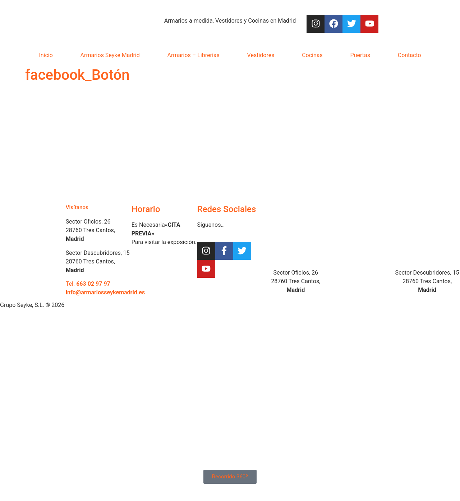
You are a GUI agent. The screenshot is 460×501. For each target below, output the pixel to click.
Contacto (409, 55)
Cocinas (312, 55)
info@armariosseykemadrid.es (105, 292)
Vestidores (261, 55)
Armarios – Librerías (193, 55)
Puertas (360, 55)
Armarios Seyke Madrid (110, 55)
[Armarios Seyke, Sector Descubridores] (427, 232)
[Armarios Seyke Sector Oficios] (295, 232)
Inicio (45, 55)
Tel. (88, 283)
